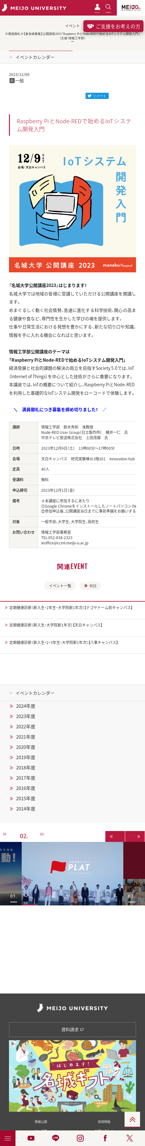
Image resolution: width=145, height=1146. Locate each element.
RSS (90, 586)
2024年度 (25, 705)
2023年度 (25, 716)
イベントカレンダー (35, 57)
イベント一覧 (60, 586)
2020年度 (25, 747)
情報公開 (41, 1121)
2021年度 (25, 736)
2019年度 (25, 757)
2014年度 (25, 808)
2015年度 (25, 798)
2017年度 (25, 777)
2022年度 (25, 726)
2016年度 (25, 788)
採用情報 (104, 1121)
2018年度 (25, 767)
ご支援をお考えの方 (113, 26)
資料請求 (72, 1029)
